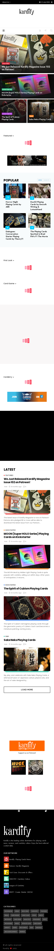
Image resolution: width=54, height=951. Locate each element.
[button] (5, 2)
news (17, 911)
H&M (31, 116)
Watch (41, 915)
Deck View (25, 911)
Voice (34, 915)
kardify (7, 927)
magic (17, 923)
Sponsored (8, 923)
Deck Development (11, 932)
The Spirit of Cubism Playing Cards (10, 118)
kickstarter (7, 89)
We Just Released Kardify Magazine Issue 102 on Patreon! (26, 68)
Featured (5, 63)
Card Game (37, 923)
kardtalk (39, 927)
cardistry (34, 911)
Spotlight (8, 919)
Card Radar (15, 915)
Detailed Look (26, 923)
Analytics (27, 919)
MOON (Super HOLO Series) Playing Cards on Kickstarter (22, 93)
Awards (22, 932)
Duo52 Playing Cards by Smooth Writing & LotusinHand (38, 206)
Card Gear (17, 919)
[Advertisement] (31, 22)
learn (15, 927)
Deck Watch (23, 927)
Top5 (31, 927)
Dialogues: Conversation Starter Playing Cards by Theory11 (14, 235)
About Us (6, 2)
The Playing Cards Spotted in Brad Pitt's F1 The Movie (39, 234)
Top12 (44, 919)
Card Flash (25, 915)
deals (6, 915)
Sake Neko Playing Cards (40, 119)
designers (36, 919)
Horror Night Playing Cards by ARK (13, 204)
